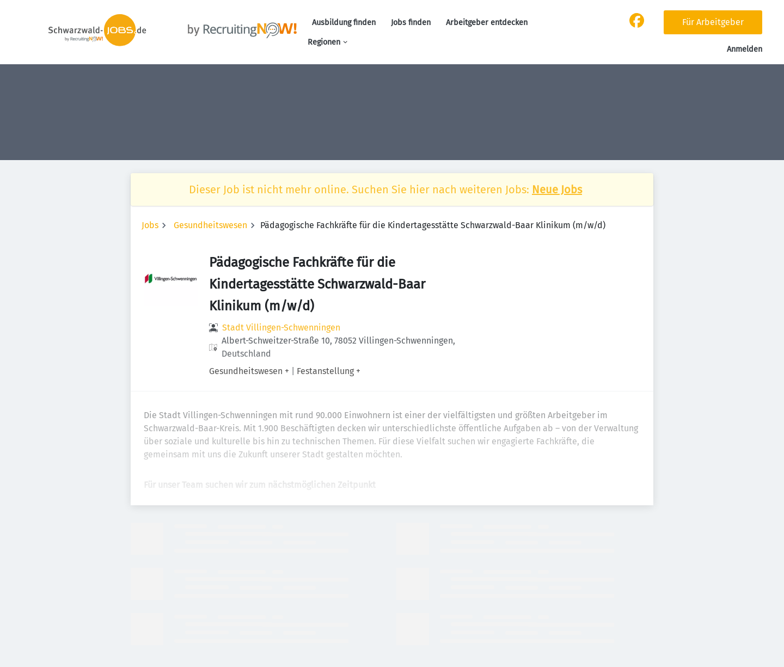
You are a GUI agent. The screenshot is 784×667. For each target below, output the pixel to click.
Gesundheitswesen (210, 225)
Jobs (150, 225)
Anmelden (744, 49)
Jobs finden (411, 22)
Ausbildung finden (344, 22)
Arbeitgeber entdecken (487, 22)
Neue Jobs (557, 189)
